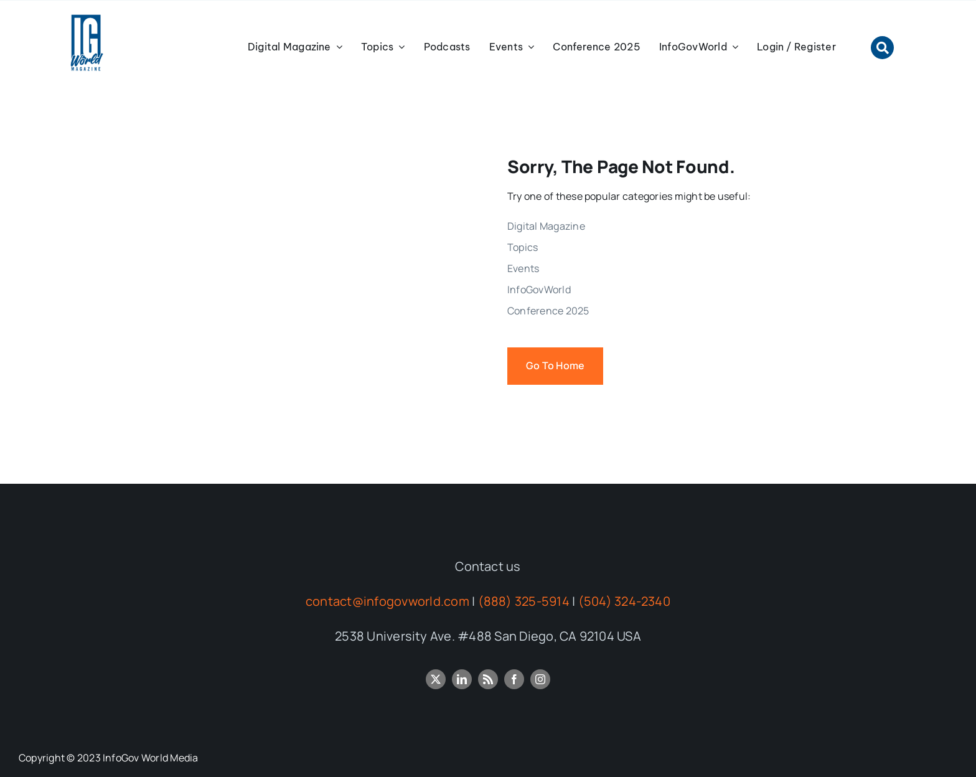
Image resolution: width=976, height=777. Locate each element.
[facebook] (514, 679)
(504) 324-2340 (624, 601)
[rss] (488, 679)
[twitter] (436, 679)
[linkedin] (462, 679)
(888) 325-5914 (524, 601)
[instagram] (540, 679)
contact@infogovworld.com (387, 601)
